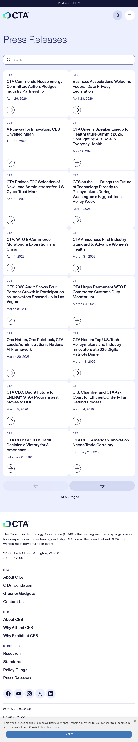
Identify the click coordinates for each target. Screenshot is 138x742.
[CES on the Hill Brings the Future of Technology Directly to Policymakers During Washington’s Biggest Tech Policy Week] (102, 199)
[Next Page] (102, 486)
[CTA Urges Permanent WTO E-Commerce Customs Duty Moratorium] (102, 302)
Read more (52, 727)
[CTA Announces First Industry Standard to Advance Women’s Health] (102, 251)
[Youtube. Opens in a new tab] (19, 694)
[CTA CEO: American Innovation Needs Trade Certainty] (102, 452)
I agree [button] (69, 734)
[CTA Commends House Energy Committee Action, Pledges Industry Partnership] (36, 93)
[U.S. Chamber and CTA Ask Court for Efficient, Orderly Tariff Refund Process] (102, 404)
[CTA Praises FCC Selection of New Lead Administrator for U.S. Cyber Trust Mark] (36, 199)
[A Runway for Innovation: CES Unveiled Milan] (36, 144)
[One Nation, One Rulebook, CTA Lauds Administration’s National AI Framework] (36, 355)
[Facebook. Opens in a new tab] (8, 694)
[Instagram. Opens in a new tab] (29, 694)
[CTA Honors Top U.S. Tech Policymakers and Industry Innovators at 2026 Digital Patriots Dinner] (102, 355)
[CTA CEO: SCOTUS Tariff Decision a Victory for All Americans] (36, 452)
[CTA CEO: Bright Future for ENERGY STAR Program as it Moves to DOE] (36, 404)
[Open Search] (117, 15)
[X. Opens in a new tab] (40, 694)
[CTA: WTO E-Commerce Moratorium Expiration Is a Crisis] (36, 251)
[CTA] (16, 15)
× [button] (134, 721)
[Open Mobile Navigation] (130, 15)
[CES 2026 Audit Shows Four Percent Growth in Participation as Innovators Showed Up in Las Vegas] (36, 302)
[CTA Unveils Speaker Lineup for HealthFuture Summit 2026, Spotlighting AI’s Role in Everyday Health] (102, 144)
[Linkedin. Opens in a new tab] (51, 694)
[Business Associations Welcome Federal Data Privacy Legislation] (102, 93)
